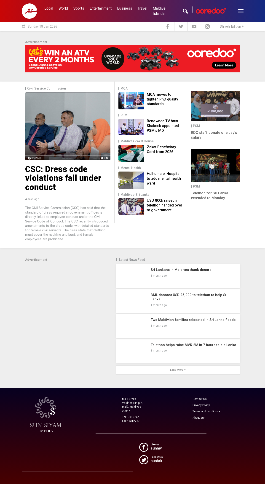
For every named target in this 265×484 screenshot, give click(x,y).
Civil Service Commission (46, 88)
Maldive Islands (159, 11)
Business (124, 8)
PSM (123, 115)
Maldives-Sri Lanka (134, 194)
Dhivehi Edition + (232, 26)
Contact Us (200, 399)
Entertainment (101, 8)
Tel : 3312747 (130, 417)
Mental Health (130, 168)
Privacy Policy (201, 405)
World (63, 8)
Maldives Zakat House (137, 141)
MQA (124, 88)
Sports (78, 8)
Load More (178, 369)
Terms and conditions (206, 411)
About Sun (199, 417)
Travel (142, 8)
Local (48, 8)
